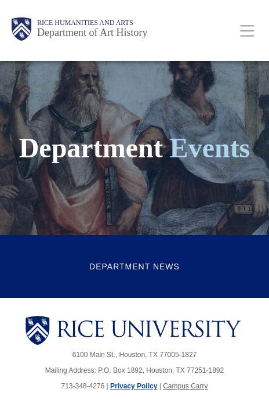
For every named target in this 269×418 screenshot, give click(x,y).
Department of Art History (92, 32)
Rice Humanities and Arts (85, 22)
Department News (134, 266)
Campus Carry (185, 386)
